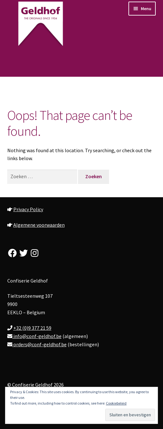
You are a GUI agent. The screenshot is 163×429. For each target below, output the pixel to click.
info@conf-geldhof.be (37, 336)
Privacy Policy (28, 209)
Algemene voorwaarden (39, 225)
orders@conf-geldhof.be (39, 344)
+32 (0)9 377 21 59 (32, 328)
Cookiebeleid (116, 403)
